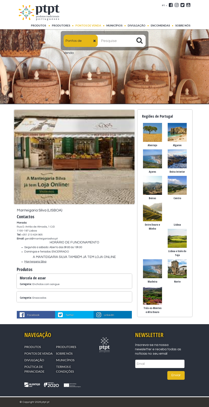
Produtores (61, 25)
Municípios (114, 25)
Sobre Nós (182, 25)
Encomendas (160, 25)
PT (163, 5)
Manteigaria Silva (35, 261)
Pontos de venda (88, 25)
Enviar (176, 375)
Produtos (40, 25)
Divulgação (136, 25)
